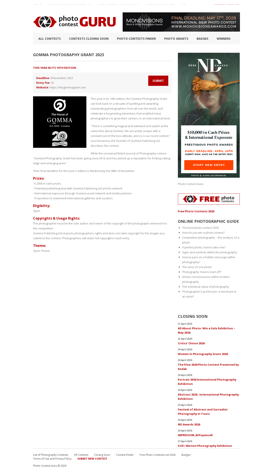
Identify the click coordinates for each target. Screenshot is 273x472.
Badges (202, 39)
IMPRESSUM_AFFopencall (195, 435)
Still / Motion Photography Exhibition (205, 446)
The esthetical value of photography (205, 287)
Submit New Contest (92, 458)
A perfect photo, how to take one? (204, 247)
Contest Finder (125, 455)
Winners (224, 39)
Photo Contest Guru (190, 184)
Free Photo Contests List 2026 (158, 455)
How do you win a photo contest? (203, 233)
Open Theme (41, 251)
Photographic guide (160, 6)
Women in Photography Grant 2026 (203, 354)
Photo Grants (176, 39)
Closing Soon (102, 455)
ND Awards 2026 (189, 424)
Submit (158, 81)
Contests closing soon (89, 39)
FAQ (183, 6)
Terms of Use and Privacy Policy (52, 458)
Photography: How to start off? (201, 272)
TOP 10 (37, 6)
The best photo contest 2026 (200, 228)
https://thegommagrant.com (68, 87)
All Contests (49, 39)
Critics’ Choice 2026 (191, 343)
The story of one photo (197, 267)
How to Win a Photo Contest (119, 6)
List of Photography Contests (70, 6)
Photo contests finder (136, 39)
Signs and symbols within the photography (209, 252)
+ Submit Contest (226, 6)
